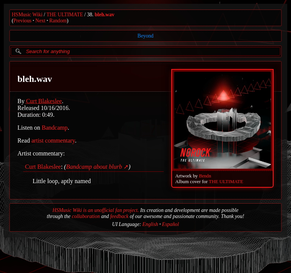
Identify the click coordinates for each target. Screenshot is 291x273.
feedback (119, 216)
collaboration (86, 216)
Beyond (145, 36)
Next (40, 21)
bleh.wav (104, 14)
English (150, 224)
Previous (23, 21)
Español (170, 224)
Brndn (205, 176)
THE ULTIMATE (65, 14)
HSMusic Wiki (27, 14)
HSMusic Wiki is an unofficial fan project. (96, 210)
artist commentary (53, 140)
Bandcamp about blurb (94, 166)
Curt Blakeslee (44, 101)
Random (58, 21)
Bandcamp (54, 127)
